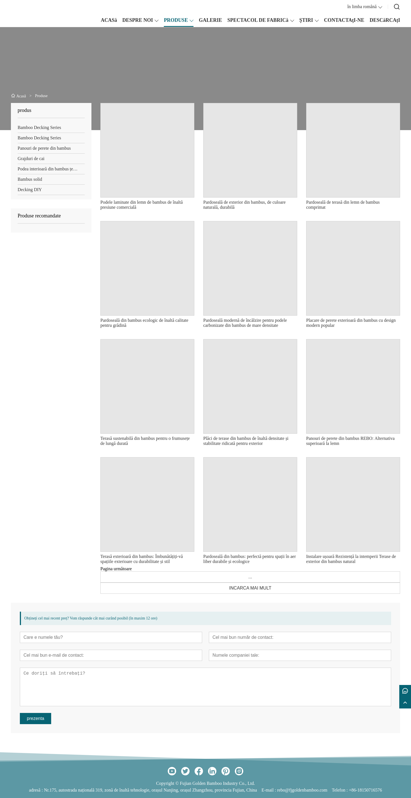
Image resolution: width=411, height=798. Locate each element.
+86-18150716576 (365, 790)
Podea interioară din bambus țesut (48, 168)
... (250, 576)
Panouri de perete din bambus (44, 148)
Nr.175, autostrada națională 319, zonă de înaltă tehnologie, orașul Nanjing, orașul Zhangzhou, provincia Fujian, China (150, 790)
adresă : (36, 790)
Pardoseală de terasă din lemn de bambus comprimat (343, 205)
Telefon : (340, 790)
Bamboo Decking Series (39, 127)
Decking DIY (30, 189)
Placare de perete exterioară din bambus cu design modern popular (351, 323)
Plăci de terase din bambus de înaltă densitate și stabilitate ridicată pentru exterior (246, 441)
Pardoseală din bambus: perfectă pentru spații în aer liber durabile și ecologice (249, 559)
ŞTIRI (306, 20)
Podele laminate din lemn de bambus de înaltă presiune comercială (141, 205)
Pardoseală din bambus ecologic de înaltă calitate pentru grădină (144, 323)
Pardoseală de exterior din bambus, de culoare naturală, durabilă (244, 205)
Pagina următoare (116, 568)
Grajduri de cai (31, 158)
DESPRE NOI (137, 20)
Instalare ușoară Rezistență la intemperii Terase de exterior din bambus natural (351, 559)
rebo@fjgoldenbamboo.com (302, 790)
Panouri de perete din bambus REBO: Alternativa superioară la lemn (350, 441)
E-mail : (269, 790)
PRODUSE (176, 20)
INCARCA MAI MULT (250, 588)
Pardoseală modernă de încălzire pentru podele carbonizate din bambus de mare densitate (245, 323)
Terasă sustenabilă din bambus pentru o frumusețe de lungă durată (145, 441)
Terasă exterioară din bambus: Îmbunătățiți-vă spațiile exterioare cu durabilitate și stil (141, 559)
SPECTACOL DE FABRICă (257, 20)
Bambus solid (30, 179)
